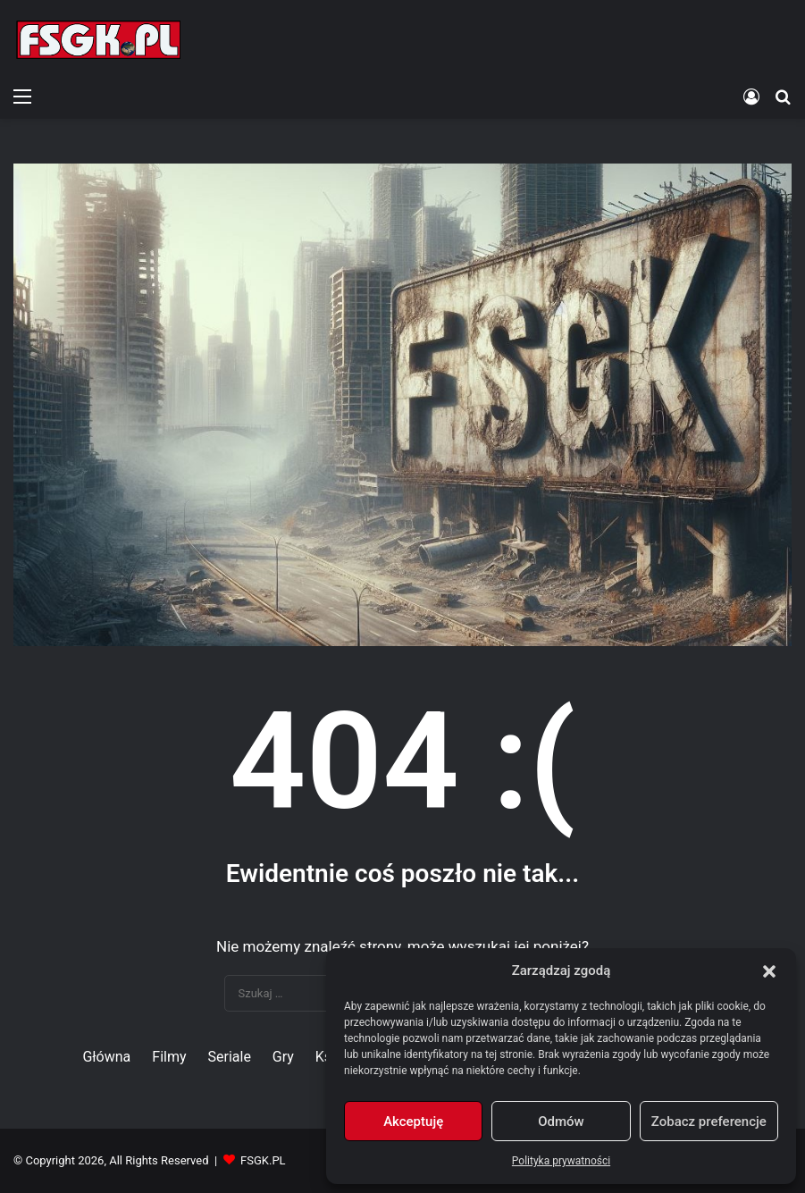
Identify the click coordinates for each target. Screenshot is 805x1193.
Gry (283, 1056)
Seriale (228, 1056)
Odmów (561, 1121)
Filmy (169, 1056)
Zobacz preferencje (709, 1121)
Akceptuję (413, 1121)
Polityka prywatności (561, 1161)
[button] (769, 971)
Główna (106, 1056)
